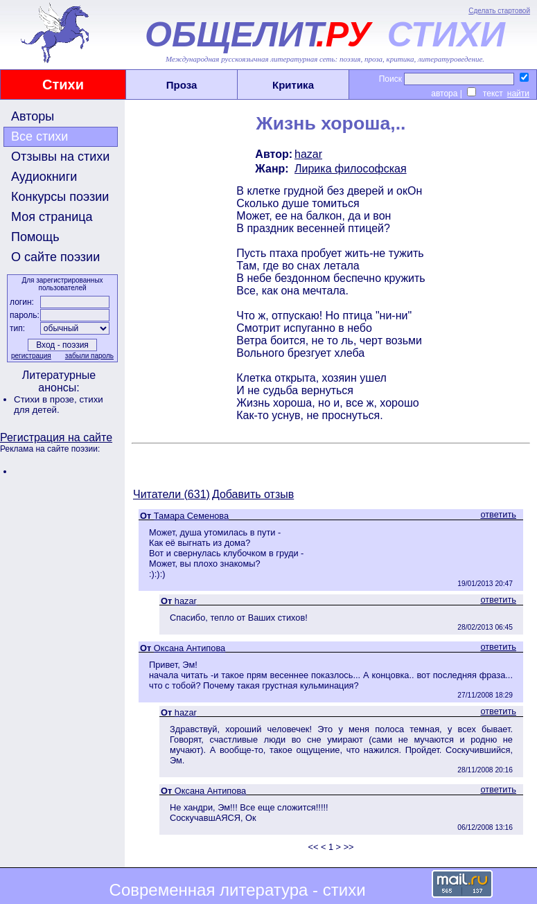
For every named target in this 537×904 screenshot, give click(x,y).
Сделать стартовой (499, 11)
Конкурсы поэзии (60, 197)
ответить (498, 514)
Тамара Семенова (191, 516)
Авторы (32, 116)
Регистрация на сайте (56, 437)
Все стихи (39, 136)
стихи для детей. (58, 404)
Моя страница (52, 217)
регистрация (31, 356)
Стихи (63, 84)
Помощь (35, 237)
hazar (308, 154)
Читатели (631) (171, 494)
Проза (181, 85)
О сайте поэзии (55, 257)
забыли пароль (89, 356)
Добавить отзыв (253, 494)
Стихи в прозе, (46, 399)
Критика (293, 85)
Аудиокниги (44, 177)
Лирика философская (350, 169)
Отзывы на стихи (60, 156)
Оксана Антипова (189, 648)
